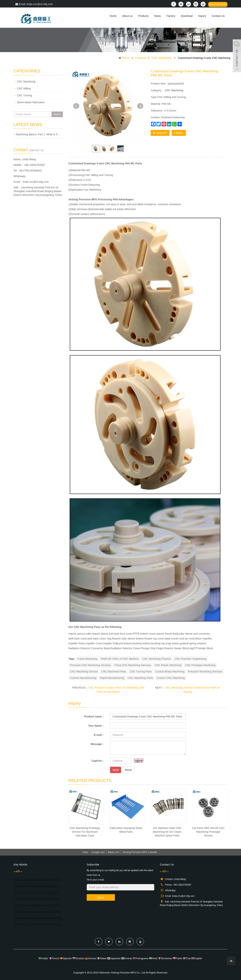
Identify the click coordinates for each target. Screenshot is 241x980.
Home (113, 15)
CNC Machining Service (84, 671)
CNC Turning (24, 95)
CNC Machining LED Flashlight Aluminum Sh (37, 880)
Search (57, 114)
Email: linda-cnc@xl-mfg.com (34, 4)
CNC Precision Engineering (190, 658)
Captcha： (97, 760)
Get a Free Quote (218, 4)
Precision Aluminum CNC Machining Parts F (37, 886)
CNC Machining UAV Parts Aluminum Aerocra (38, 924)
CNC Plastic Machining (168, 665)
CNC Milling (24, 88)
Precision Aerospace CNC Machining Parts (36, 892)
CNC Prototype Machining (200, 665)
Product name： (94, 716)
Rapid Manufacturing (112, 677)
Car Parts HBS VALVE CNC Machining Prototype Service (208, 832)
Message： (97, 744)
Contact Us (218, 15)
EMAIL (179, 132)
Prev (76, 106)
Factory (170, 15)
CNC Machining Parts (140, 677)
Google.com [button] (98, 852)
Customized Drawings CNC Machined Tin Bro (38, 918)
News (157, 15)
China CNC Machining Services (132, 665)
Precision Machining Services (205, 671)
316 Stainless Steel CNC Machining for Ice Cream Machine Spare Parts (167, 832)
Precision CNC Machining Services (90, 665)
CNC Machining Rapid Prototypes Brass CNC (38, 911)
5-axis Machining (87, 658)
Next (140, 106)
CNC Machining (161, 57)
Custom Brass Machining (170, 671)
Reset (128, 769)
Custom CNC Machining (171, 677)
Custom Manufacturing (83, 677)
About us (127, 15)
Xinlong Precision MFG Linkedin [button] (140, 852)
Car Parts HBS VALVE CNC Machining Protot (37, 899)
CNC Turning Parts (141, 671)
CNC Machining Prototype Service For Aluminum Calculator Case (85, 832)
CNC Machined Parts (113, 671)
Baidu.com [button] (113, 852)
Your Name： (96, 725)
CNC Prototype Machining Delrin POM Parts (37, 905)
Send (115, 769)
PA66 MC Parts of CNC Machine (120, 658)
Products (143, 15)
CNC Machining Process (156, 658)
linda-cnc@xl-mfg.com (36, 181)
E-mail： (99, 734)
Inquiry (202, 15)
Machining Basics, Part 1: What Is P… (38, 134)
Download (186, 15)
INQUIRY (160, 132)
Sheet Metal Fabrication (31, 102)
